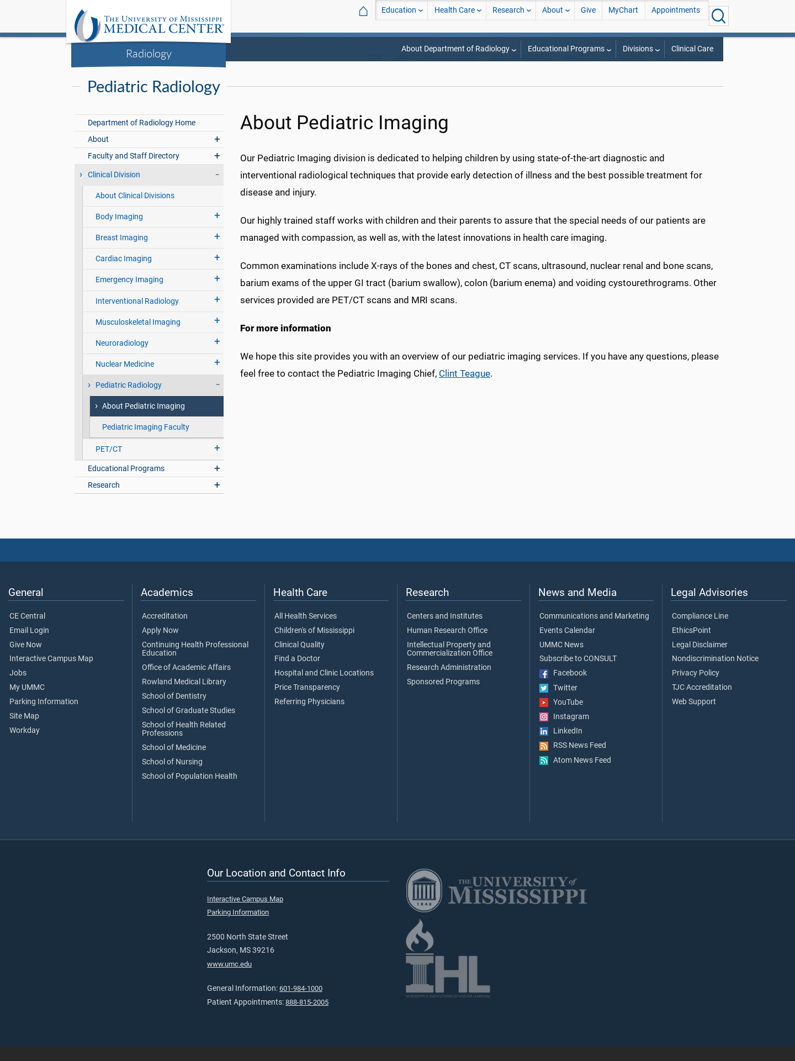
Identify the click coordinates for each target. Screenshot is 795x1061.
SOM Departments (522, 71)
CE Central (27, 630)
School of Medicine (174, 762)
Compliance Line (700, 630)
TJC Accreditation (702, 702)
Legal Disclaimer (700, 659)
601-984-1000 (300, 1003)
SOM (375, 71)
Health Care (454, 15)
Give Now (25, 659)
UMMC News (561, 659)
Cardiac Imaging (124, 273)
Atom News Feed (575, 774)
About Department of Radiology (455, 49)
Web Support (694, 716)
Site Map (24, 730)
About (552, 15)
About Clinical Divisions (135, 210)
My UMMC (27, 702)
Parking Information (43, 716)
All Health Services (305, 630)
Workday (24, 745)
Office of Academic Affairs (186, 682)
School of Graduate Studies (188, 725)
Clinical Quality (299, 659)
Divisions (638, 49)
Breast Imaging (122, 252)
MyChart (623, 15)
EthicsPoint (691, 645)
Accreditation (165, 630)
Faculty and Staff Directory (133, 170)
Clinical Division (114, 189)
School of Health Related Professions (184, 744)
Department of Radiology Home (141, 137)
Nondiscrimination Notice (715, 673)
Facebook (563, 687)
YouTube (561, 716)
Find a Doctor (297, 673)
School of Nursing (172, 776)
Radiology (149, 53)
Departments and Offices (437, 71)
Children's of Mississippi (314, 645)
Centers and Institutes (445, 630)
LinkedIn (560, 745)
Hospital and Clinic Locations (324, 687)
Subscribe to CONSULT (578, 673)
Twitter (558, 702)
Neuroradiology (122, 357)
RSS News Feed (572, 760)
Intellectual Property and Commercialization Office (449, 664)
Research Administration (449, 682)
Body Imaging (119, 231)
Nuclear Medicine (125, 378)
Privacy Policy (695, 687)
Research (508, 15)
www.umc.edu (229, 978)
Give (588, 15)
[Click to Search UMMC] (719, 16)
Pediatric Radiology (689, 71)
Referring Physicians (309, 716)
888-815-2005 (306, 1016)
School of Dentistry (174, 710)
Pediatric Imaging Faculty (145, 441)
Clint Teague (464, 387)
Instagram (564, 731)
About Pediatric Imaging (143, 420)
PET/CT (109, 463)
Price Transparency (307, 702)
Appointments (675, 15)
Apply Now (160, 645)
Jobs (17, 687)
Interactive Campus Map (51, 673)
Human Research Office (447, 645)
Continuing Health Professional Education (195, 664)
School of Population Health (189, 790)
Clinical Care (692, 49)
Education (398, 15)
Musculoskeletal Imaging (138, 336)
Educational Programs (566, 49)
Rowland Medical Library (184, 696)
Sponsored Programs (443, 696)
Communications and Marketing (594, 630)
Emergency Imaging (129, 294)
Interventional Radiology (137, 315)
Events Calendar (567, 645)
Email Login (29, 645)
